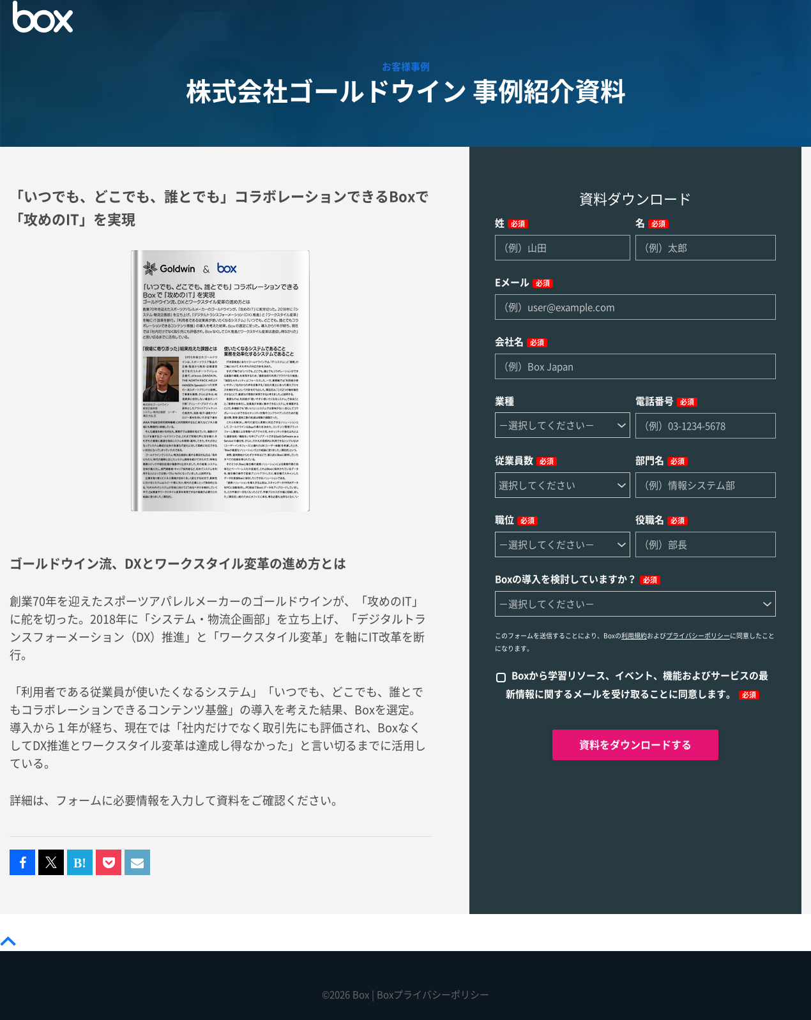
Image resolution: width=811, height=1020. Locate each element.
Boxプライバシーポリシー (433, 995)
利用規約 (634, 636)
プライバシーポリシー (698, 636)
